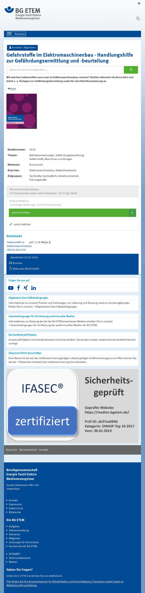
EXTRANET (14, 554)
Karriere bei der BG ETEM (23, 546)
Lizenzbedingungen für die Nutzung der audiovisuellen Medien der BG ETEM (54, 325)
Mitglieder (14, 538)
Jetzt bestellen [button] (21, 212)
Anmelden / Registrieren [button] (22, 47)
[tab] (72, 213)
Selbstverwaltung (19, 530)
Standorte (14, 534)
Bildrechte (15, 512)
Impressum (15, 504)
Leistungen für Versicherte (24, 542)
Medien (13, 562)
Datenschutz (16, 508)
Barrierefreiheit (28, 450)
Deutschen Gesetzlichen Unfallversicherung (44, 362)
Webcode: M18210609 (26, 269)
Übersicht (11, 450)
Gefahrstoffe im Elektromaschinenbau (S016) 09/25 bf (19, 246)
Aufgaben (14, 526)
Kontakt (43, 450)
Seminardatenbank (19, 558)
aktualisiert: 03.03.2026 (24, 257)
